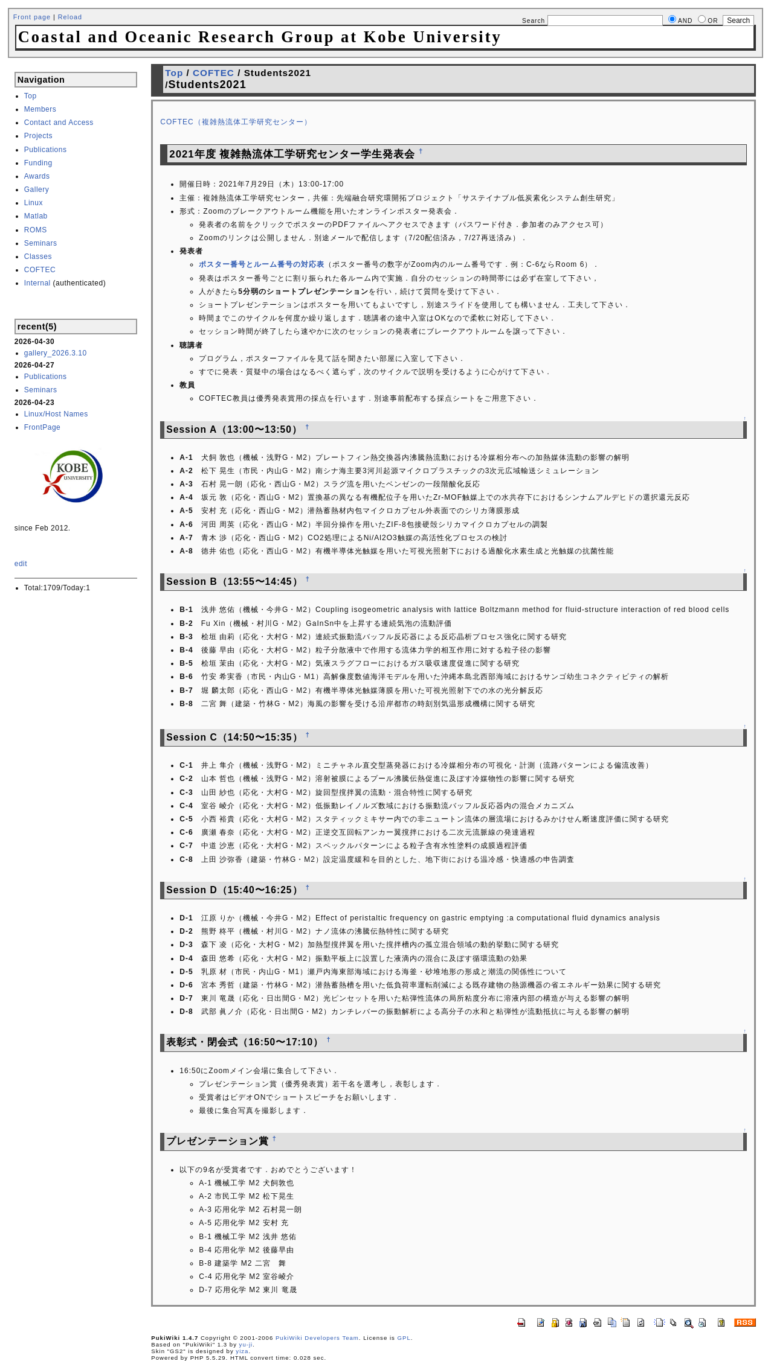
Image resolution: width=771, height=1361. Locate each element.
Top (30, 96)
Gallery (37, 189)
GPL (404, 1337)
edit (21, 563)
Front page (32, 17)
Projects (38, 136)
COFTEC (40, 270)
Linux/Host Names (56, 414)
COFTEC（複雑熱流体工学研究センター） (235, 122)
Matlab (36, 216)
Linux (33, 203)
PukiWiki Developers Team (317, 1337)
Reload (70, 17)
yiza (242, 1351)
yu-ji (246, 1344)
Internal (37, 283)
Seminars (40, 243)
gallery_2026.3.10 (55, 353)
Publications (45, 149)
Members (40, 109)
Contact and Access (59, 122)
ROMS (35, 230)
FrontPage (42, 427)
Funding (38, 163)
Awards (37, 176)
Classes (38, 256)
